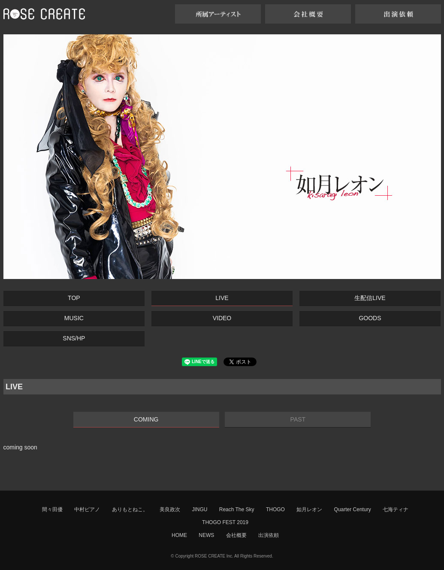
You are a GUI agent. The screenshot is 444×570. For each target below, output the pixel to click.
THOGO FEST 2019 (225, 522)
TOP (74, 297)
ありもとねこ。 (130, 509)
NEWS (206, 535)
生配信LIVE (369, 297)
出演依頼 (268, 535)
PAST (298, 419)
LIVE (221, 297)
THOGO (275, 509)
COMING (146, 419)
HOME (179, 535)
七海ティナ (395, 509)
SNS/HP (74, 338)
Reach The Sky (236, 509)
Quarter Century (352, 509)
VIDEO (222, 318)
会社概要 (236, 535)
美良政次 (170, 509)
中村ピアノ (87, 509)
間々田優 (52, 509)
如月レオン (309, 509)
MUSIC (74, 318)
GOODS (370, 318)
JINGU (199, 509)
